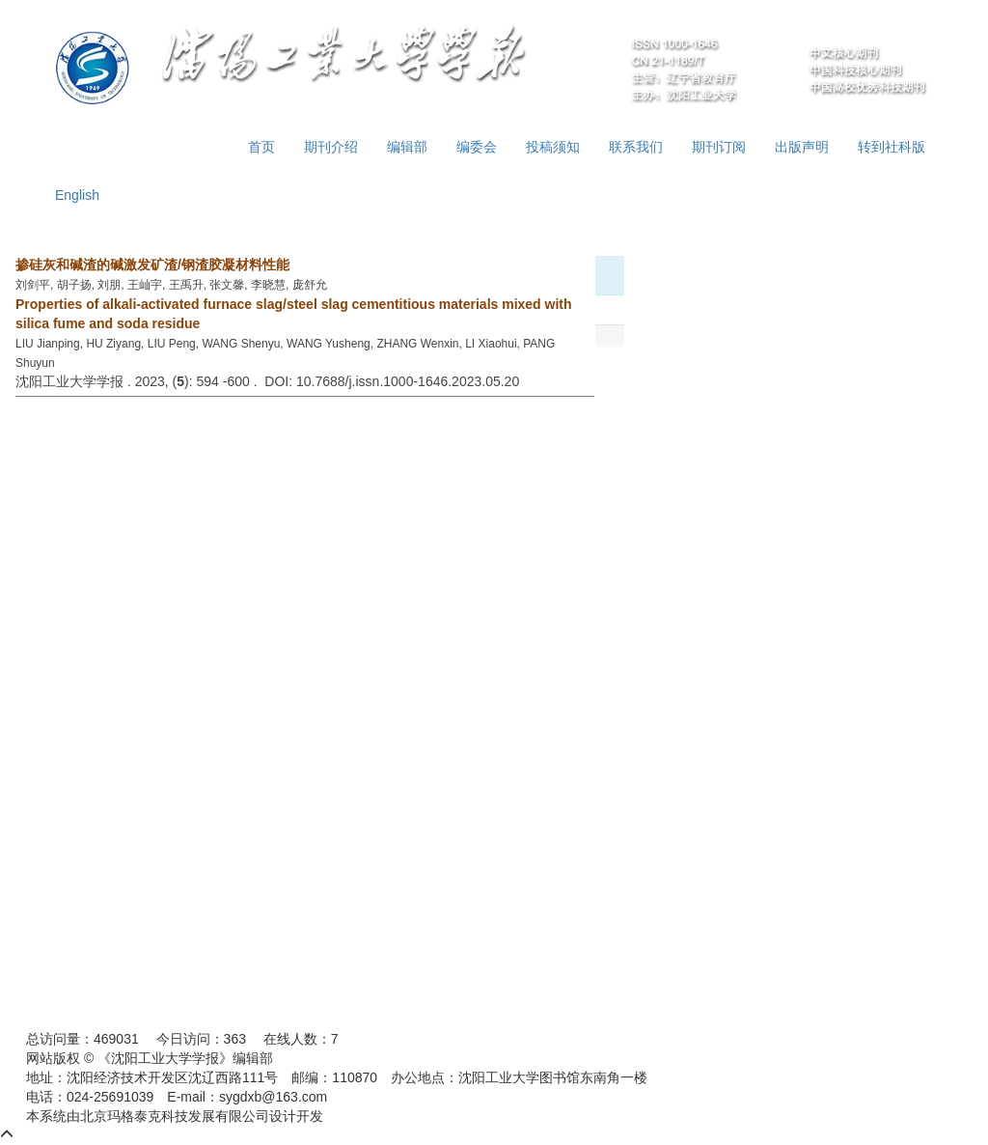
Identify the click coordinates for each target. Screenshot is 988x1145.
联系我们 (636, 146)
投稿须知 (553, 146)
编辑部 (407, 146)
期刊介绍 (331, 146)
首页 (261, 146)
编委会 (476, 146)
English (77, 195)
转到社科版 (891, 146)
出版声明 (802, 146)
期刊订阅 (719, 146)
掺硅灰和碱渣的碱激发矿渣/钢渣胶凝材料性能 (152, 264)
